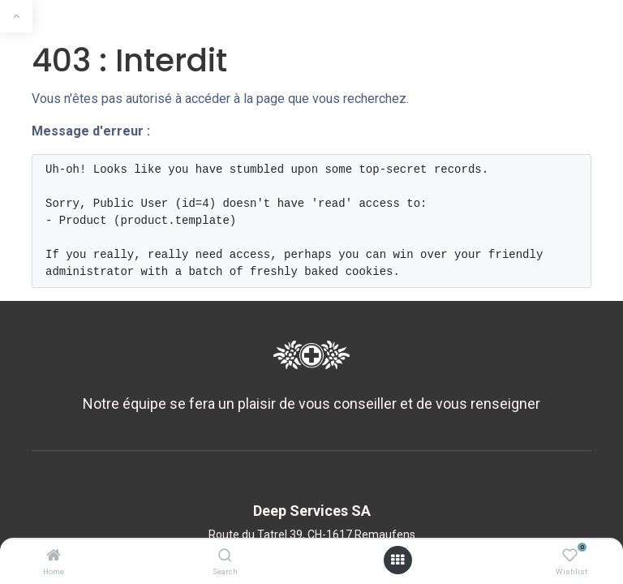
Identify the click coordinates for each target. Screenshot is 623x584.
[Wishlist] (570, 556)
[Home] (53, 556)
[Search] (225, 556)
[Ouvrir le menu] (397, 560)
